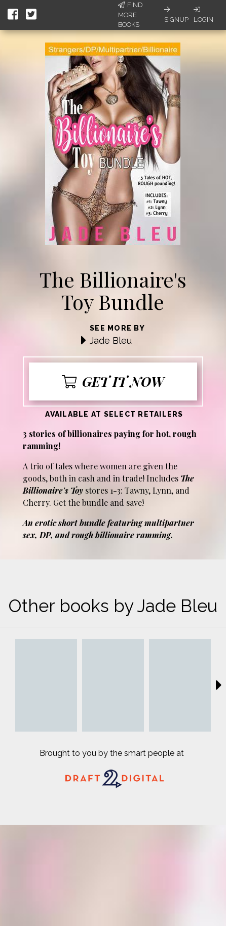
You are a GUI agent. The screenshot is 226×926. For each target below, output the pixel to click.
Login (203, 14)
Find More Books (130, 14)
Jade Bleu (111, 340)
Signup (176, 14)
